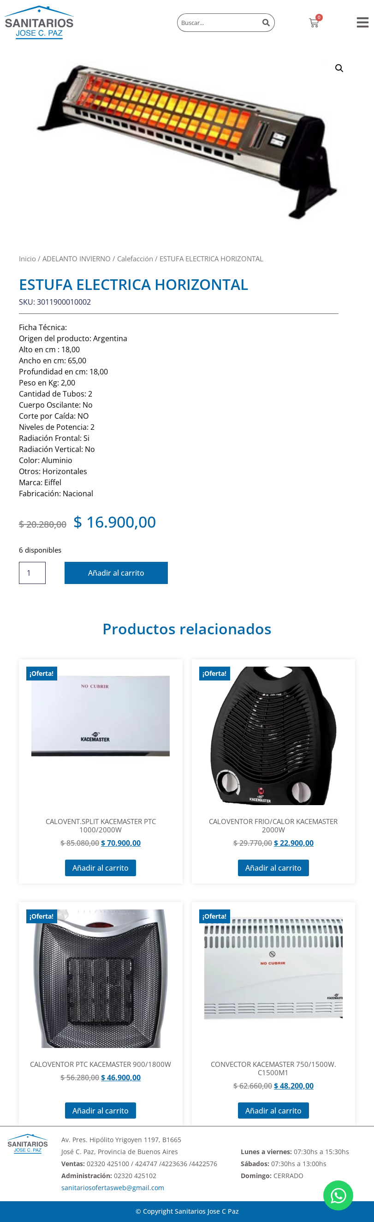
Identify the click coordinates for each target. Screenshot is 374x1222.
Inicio (27, 258)
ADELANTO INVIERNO (76, 258)
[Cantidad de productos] (32, 573)
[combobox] (217, 22)
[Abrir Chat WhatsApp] (338, 1195)
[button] (362, 22)
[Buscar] (267, 22)
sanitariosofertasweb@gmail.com (112, 1187)
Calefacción (135, 258)
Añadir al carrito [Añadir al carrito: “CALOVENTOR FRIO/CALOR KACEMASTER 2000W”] (273, 868)
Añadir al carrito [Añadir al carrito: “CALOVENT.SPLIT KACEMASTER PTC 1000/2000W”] (100, 868)
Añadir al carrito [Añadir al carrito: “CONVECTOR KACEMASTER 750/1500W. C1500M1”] (273, 1111)
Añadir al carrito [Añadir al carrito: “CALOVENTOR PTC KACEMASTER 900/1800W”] (100, 1111)
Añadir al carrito (117, 573)
